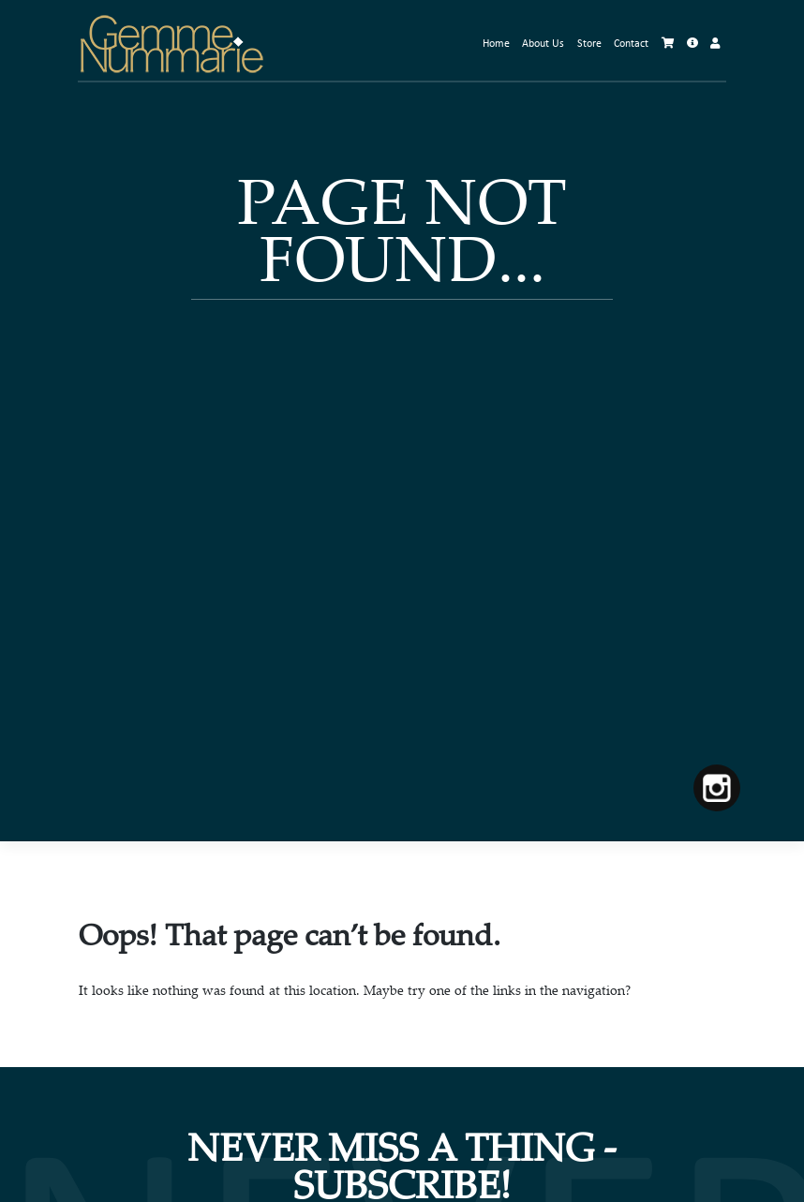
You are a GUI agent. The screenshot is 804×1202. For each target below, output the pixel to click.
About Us (543, 44)
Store (589, 44)
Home (496, 44)
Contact (631, 44)
